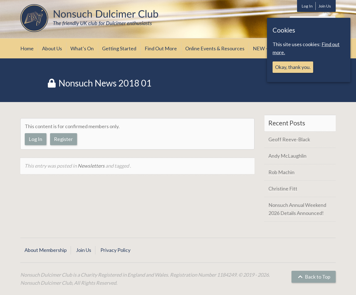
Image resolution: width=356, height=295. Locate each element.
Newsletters (91, 166)
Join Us (324, 6)
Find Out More (161, 48)
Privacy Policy (115, 250)
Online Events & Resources (214, 48)
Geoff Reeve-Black (289, 139)
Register (63, 139)
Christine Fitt (282, 188)
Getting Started (119, 48)
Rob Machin (281, 172)
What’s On (82, 48)
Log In (307, 6)
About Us (52, 48)
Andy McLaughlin (287, 156)
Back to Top (313, 277)
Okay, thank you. (293, 67)
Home (27, 48)
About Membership (45, 250)
